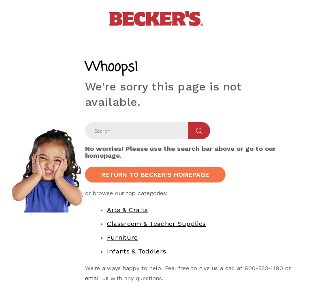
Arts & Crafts (127, 210)
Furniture (122, 237)
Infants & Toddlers (136, 251)
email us (97, 278)
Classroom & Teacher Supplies (156, 224)
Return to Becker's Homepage (155, 174)
